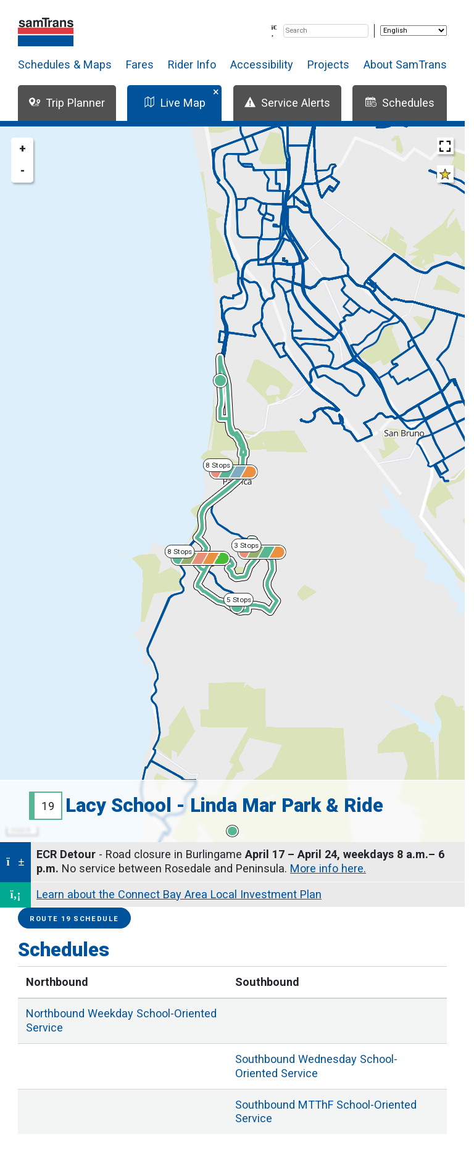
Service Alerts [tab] (287, 102)
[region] (232, 484)
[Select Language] (413, 30)
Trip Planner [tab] (67, 102)
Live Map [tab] (175, 102)
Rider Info (192, 64)
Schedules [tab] (399, 102)
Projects (328, 64)
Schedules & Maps (65, 64)
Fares (140, 64)
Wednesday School (316, 1066)
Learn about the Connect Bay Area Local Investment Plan (179, 894)
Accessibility (261, 64)
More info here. (328, 868)
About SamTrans (405, 64)
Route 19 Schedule (74, 919)
